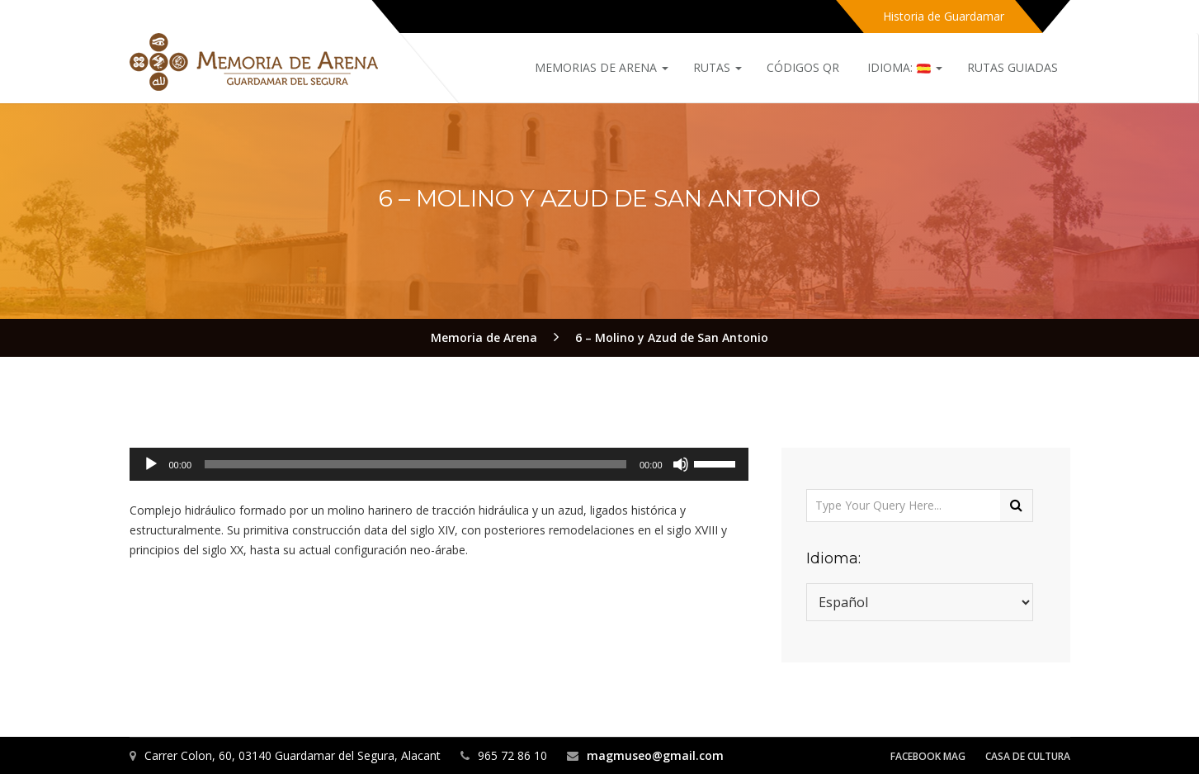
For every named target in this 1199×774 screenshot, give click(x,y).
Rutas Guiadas (1012, 67)
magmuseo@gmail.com (655, 755)
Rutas (717, 67)
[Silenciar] (681, 464)
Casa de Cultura (1027, 756)
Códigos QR (803, 67)
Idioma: (903, 67)
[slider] (415, 464)
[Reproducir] (151, 464)
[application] (439, 464)
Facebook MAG (927, 756)
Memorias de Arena (601, 67)
